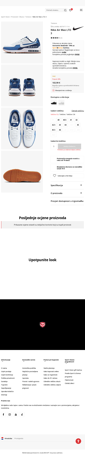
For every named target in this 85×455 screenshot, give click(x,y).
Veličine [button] (62, 114)
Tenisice (28, 17)
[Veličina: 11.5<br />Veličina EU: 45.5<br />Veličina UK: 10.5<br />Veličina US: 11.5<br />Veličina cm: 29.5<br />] (54, 130)
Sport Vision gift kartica (73, 370)
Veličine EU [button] (54, 114)
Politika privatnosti (8, 378)
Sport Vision (5, 17)
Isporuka (25, 378)
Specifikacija (66, 185)
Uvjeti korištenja (7, 375)
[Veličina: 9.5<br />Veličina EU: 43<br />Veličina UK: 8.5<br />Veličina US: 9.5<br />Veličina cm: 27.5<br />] (60, 125)
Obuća (21, 17)
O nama (4, 368)
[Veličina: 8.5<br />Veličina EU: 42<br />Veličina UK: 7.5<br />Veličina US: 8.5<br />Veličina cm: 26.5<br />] (76, 120)
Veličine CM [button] (71, 114)
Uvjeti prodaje (6, 371)
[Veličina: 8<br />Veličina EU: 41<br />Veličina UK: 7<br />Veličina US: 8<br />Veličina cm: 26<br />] (71, 120)
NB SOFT (46, 453)
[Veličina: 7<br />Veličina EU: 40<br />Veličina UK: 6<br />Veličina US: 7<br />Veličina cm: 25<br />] (58, 120)
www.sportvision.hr (33, 453)
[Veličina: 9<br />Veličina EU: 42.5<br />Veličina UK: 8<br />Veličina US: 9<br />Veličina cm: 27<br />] (54, 125)
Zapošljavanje (6, 388)
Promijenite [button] (18, 438)
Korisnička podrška (29, 368)
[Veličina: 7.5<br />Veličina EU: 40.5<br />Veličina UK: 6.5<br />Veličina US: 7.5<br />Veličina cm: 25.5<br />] (65, 120)
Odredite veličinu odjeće (52, 385)
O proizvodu (66, 193)
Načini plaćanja (49, 368)
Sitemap (4, 395)
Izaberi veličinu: (57, 111)
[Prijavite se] (70, 10)
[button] (56, 10)
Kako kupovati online (51, 371)
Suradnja (4, 381)
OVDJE (75, 68)
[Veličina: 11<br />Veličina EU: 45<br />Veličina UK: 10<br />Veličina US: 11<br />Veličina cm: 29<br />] (78, 125)
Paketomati (69, 380)
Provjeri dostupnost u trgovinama (67, 200)
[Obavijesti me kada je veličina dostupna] (53, 120)
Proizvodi (14, 17)
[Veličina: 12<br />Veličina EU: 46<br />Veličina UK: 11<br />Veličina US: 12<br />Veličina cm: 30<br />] (60, 130)
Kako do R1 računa (50, 378)
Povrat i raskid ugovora (30, 381)
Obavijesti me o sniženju (63, 90)
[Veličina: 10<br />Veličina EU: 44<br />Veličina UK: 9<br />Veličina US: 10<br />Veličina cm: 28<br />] (65, 125)
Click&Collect (69, 383)
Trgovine (4, 385)
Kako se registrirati (50, 375)
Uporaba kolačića (7, 391)
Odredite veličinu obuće (52, 381)
